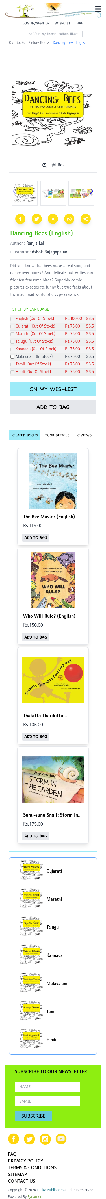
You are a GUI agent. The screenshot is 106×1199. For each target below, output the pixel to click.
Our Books (17, 43)
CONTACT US (21, 1181)
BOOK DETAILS (57, 435)
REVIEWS (84, 435)
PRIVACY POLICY (25, 1161)
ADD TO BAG (53, 407)
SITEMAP (17, 1174)
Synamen (35, 1196)
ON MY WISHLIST (53, 389)
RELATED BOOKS (25, 435)
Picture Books (38, 43)
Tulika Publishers (50, 1189)
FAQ (12, 1154)
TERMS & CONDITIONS (32, 1167)
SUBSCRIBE (33, 1116)
